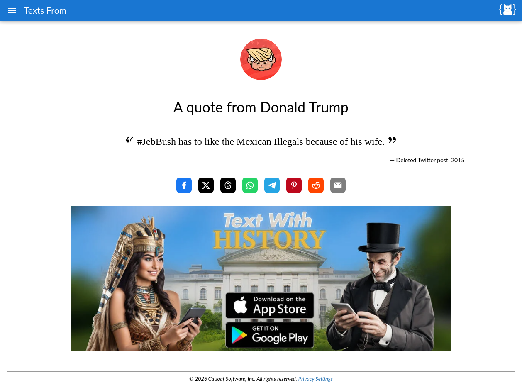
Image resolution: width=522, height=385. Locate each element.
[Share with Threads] (228, 185)
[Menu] (12, 10)
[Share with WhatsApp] (250, 185)
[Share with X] (206, 185)
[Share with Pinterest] (294, 185)
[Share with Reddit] (316, 185)
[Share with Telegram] (272, 185)
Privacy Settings (315, 378)
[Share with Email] (338, 185)
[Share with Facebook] (184, 185)
